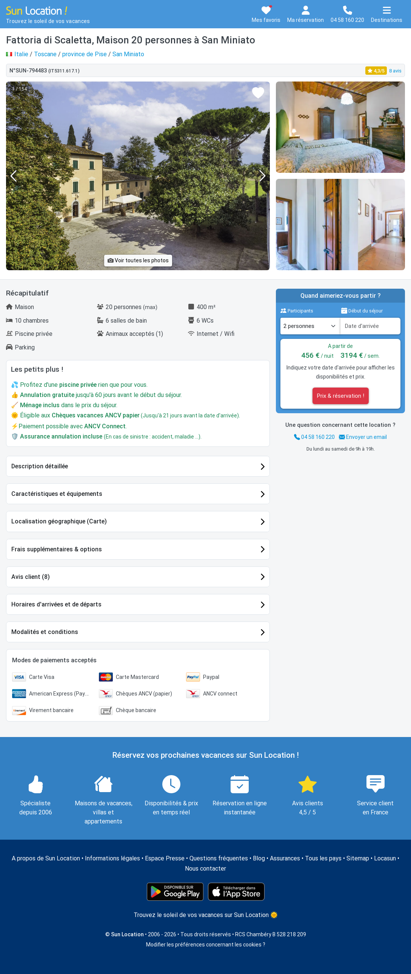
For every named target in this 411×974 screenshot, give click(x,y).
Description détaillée (39, 466)
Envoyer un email (363, 437)
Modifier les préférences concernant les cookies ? (205, 945)
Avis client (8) (30, 576)
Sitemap (357, 858)
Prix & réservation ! (340, 395)
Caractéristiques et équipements (56, 493)
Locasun (385, 858)
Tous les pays (323, 858)
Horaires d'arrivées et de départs (56, 604)
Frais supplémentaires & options (56, 549)
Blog (259, 858)
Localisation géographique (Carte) (59, 521)
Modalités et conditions (44, 631)
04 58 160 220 (314, 437)
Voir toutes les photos (138, 260)
